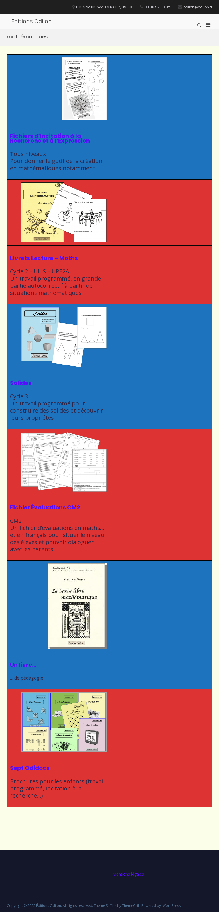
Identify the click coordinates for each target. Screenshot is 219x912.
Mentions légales (128, 874)
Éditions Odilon (31, 21)
